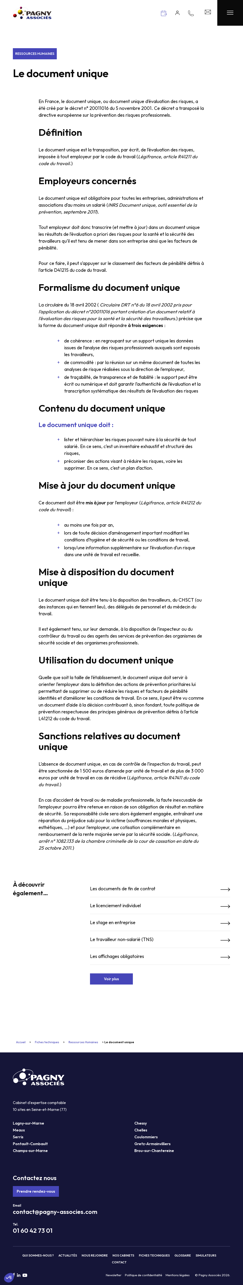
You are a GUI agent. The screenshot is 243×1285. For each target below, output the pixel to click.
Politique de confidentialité (143, 1275)
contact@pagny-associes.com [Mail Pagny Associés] (55, 1211)
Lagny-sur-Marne (28, 1123)
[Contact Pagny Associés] (208, 13)
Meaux (19, 1130)
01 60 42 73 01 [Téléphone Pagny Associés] (32, 1230)
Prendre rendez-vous (36, 1191)
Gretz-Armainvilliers (152, 1143)
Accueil (21, 1042)
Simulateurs (206, 1255)
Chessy (140, 1123)
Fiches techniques (47, 1042)
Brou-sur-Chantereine (154, 1150)
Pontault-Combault (30, 1143)
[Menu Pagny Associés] (230, 13)
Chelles (140, 1130)
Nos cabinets (123, 1255)
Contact (119, 1262)
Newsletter (114, 1275)
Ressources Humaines (34, 54)
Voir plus (111, 978)
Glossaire (182, 1255)
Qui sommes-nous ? (38, 1255)
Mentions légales (177, 1275)
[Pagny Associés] (32, 18)
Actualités (67, 1255)
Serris (18, 1136)
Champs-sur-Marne (30, 1150)
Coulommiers (146, 1136)
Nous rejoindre (95, 1255)
